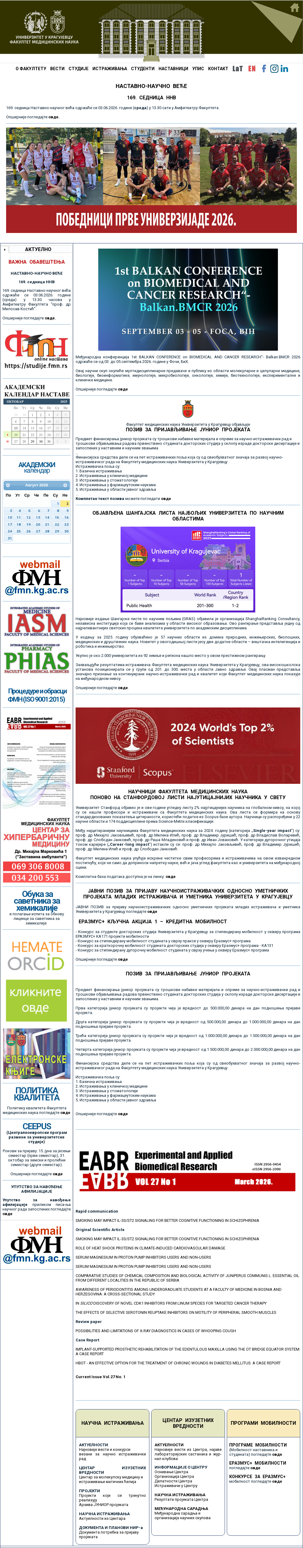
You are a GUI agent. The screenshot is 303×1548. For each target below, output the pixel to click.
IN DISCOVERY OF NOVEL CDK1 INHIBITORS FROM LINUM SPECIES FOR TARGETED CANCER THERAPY (171, 1303)
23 (66, 524)
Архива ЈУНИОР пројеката (103, 1504)
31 (10, 538)
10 (10, 517)
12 (28, 517)
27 (38, 531)
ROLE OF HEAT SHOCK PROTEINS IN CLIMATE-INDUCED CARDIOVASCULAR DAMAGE (150, 1248)
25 (19, 531)
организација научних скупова (183, 1518)
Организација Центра (174, 1476)
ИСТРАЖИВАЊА (109, 68)
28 (47, 531)
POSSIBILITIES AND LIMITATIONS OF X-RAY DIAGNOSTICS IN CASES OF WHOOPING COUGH (156, 1331)
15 (57, 517)
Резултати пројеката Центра (181, 1499)
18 (19, 524)
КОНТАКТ (218, 68)
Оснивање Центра (171, 1472)
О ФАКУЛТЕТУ (31, 68)
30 (66, 531)
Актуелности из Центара (102, 1518)
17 (10, 524)
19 (28, 524)
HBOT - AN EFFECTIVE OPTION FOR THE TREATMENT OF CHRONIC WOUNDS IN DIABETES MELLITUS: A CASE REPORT (178, 1363)
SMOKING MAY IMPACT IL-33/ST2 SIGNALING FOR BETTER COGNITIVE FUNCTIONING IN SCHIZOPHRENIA (167, 1220)
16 (66, 517)
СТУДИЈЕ (78, 68)
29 (57, 531)
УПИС (198, 68)
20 (38, 524)
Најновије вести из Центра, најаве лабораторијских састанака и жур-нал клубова (188, 1454)
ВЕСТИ (57, 68)
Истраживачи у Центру (176, 1485)
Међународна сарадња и (177, 1513)
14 (47, 517)
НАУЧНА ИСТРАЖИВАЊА (112, 1423)
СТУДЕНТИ (143, 68)
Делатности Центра (173, 1481)
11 (19, 517)
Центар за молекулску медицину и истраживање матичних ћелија (111, 1479)
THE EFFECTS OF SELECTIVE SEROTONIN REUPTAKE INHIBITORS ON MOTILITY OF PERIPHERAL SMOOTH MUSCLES (176, 1312)
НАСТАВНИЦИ (173, 68)
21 (47, 524)
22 (57, 524)
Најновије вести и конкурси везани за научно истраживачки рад (112, 1454)
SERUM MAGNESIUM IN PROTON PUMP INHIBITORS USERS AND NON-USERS (143, 1257)
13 (38, 517)
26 (28, 531)
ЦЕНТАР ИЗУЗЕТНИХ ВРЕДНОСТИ (188, 1423)
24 (10, 531)
